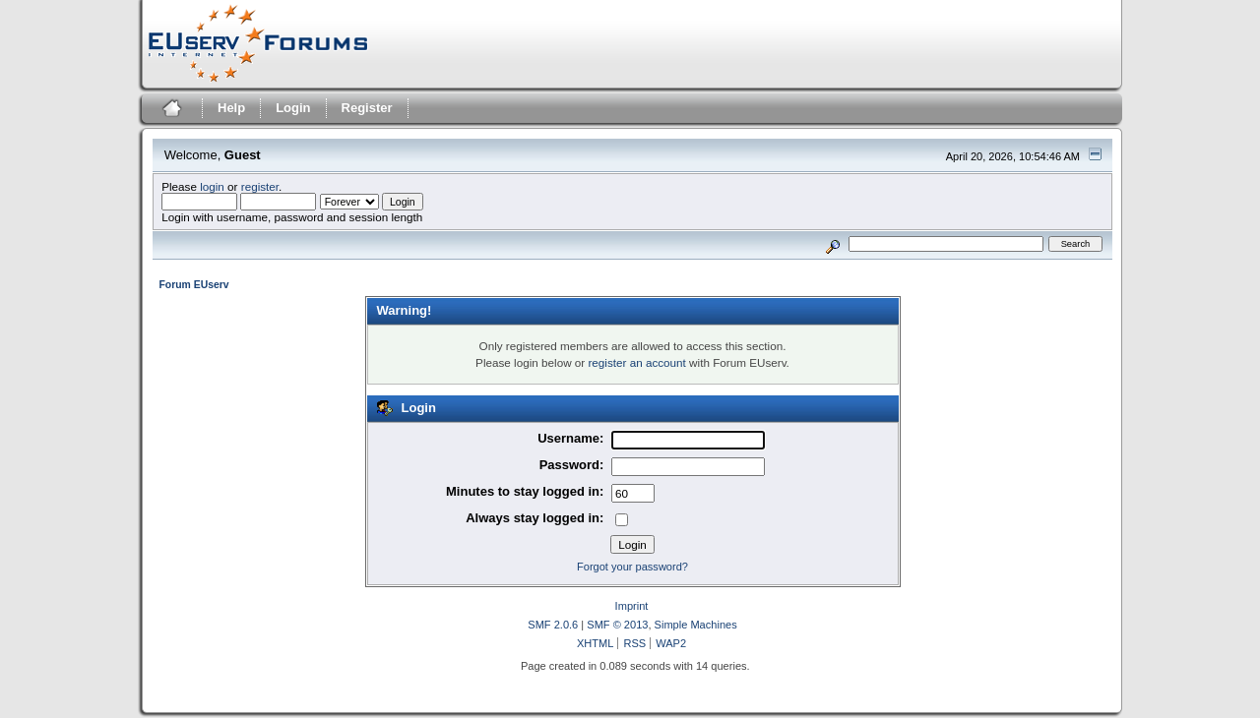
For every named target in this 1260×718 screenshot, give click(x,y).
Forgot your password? (632, 566)
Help (231, 107)
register (260, 186)
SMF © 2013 (617, 624)
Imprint (632, 606)
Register (367, 107)
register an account (636, 362)
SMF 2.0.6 (553, 624)
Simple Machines (696, 624)
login (212, 186)
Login (293, 107)
